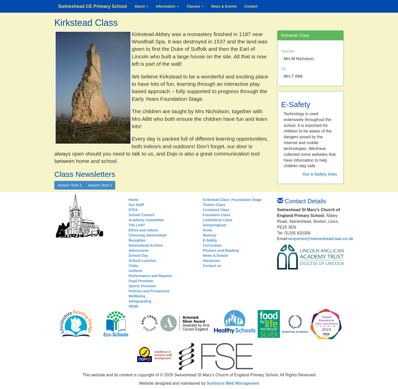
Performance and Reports (150, 276)
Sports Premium (142, 286)
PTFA (133, 210)
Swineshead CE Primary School (92, 6)
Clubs (134, 266)
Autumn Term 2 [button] (100, 185)
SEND (134, 306)
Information (167, 6)
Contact (251, 6)
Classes (195, 6)
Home (134, 200)
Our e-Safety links (320, 174)
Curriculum (212, 245)
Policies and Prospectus (149, 291)
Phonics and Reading (221, 250)
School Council (142, 215)
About (141, 6)
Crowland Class (216, 210)
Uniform (135, 271)
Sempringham (214, 225)
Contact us (212, 266)
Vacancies (211, 261)
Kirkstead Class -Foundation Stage (232, 200)
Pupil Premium (141, 281)
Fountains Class (216, 215)
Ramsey (210, 235)
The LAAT (137, 225)
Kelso (207, 230)
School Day (138, 255)
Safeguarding (140, 301)
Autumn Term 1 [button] (70, 185)
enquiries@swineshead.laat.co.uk (320, 238)
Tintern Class (214, 205)
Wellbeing (137, 296)
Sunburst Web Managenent (232, 383)
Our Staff (136, 205)
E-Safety (210, 240)
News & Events (224, 6)
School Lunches (142, 261)
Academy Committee (146, 220)
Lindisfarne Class (218, 220)
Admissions (139, 250)
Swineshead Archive (146, 245)
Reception (137, 240)
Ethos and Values (143, 230)
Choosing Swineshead (148, 235)
